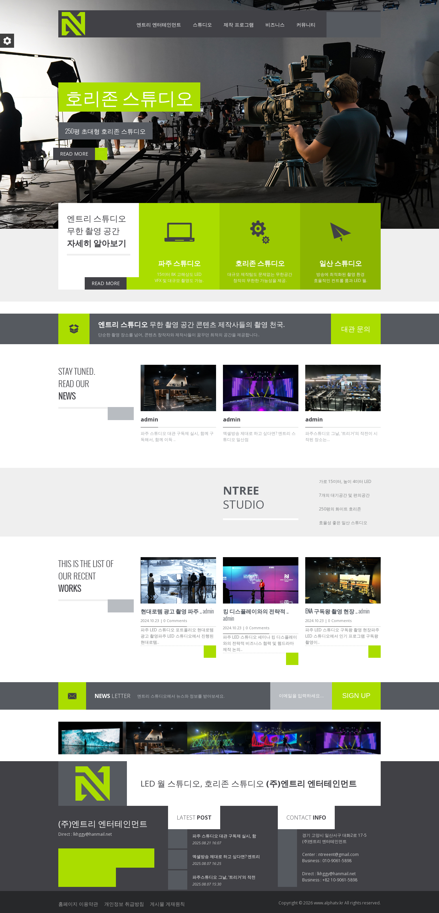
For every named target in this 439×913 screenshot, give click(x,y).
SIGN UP (356, 695)
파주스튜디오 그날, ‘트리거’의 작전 (224, 877)
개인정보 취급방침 (128, 903)
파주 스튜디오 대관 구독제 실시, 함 (224, 836)
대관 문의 (355, 329)
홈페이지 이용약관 (78, 903)
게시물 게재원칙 (175, 903)
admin (177, 611)
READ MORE (33, 153)
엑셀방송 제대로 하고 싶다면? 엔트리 (226, 856)
